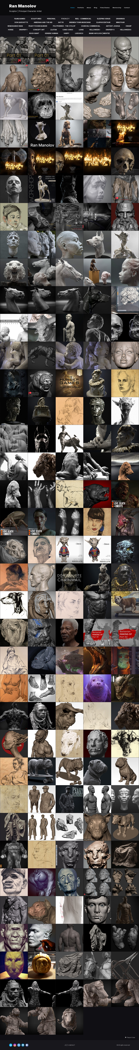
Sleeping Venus (103, 19)
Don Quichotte (21, 22)
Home (72, 7)
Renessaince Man (15, 26)
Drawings (120, 19)
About (89, 7)
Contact (127, 7)
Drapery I (23, 30)
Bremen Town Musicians (80, 22)
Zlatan (53, 30)
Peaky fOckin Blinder (38, 26)
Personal (51, 19)
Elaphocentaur (103, 22)
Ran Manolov (22, 5)
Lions (81, 30)
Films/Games (105, 7)
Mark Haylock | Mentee (99, 33)
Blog (95, 7)
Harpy (66, 33)
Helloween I (94, 30)
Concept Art (39, 30)
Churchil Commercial (90, 26)
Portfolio (81, 7)
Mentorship (117, 7)
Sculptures (36, 19)
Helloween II (125, 30)
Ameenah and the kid (43, 22)
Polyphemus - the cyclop (64, 26)
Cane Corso (68, 30)
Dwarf (128, 26)
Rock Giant (34, 33)
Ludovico (79, 33)
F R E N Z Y (65, 19)
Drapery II (110, 30)
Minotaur (120, 22)
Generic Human (51, 33)
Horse (10, 30)
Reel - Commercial (83, 19)
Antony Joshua (113, 26)
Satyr (61, 22)
